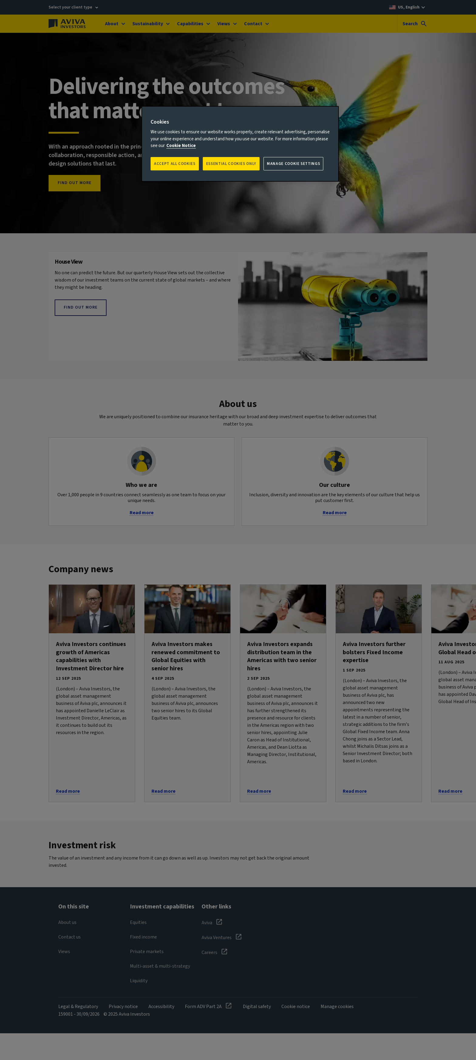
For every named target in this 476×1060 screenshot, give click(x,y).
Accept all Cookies (174, 163)
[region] (240, 144)
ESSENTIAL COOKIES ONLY (231, 163)
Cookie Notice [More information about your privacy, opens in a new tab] (181, 145)
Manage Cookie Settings (293, 163)
